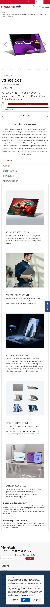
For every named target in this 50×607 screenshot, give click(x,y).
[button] (6, 44)
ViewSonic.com (12, 2)
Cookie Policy (30, 583)
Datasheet (6, 109)
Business (30, 2)
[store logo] (17, 6)
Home (3, 12)
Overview (7, 160)
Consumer (39, 2)
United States (29, 555)
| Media (13, 109)
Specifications (10, 171)
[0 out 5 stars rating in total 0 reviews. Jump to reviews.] (10, 84)
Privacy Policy (23, 583)
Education (22, 2)
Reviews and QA (10, 181)
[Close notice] (41, 577)
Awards (6, 166)
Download (8, 176)
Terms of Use (38, 583)
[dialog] (25, 589)
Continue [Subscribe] (30, 558)
